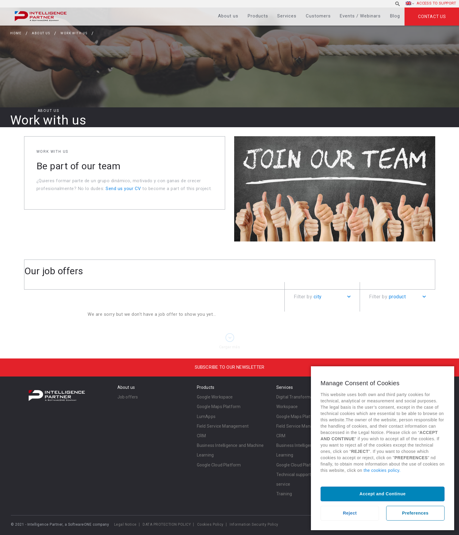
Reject (350, 513)
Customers (318, 16)
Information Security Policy (254, 524)
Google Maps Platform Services (307, 416)
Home (15, 33)
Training (284, 493)
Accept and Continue (382, 493)
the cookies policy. (382, 470)
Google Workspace (215, 397)
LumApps (206, 416)
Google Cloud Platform (219, 465)
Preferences (415, 513)
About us (228, 16)
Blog (395, 16)
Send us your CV (123, 188)
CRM (201, 435)
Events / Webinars (360, 16)
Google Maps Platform (219, 406)
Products (258, 16)
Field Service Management (223, 426)
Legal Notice (125, 524)
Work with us (73, 33)
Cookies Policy (210, 524)
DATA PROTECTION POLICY (167, 524)
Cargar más (229, 347)
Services (286, 16)
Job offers (127, 397)
